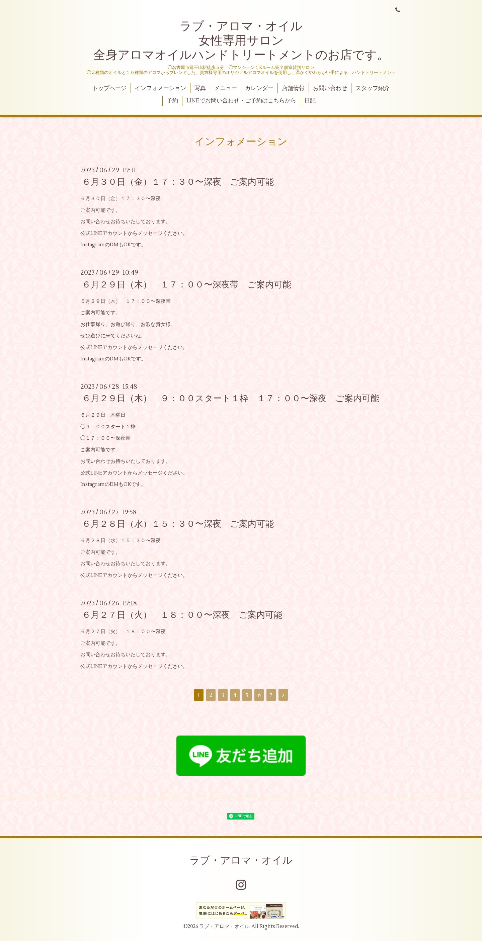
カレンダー (259, 88)
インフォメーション (160, 88)
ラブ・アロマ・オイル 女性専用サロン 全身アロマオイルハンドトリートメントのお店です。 (241, 41)
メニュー (225, 88)
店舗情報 (293, 88)
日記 (310, 100)
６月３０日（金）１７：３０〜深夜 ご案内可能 (178, 182)
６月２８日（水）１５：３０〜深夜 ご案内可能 (178, 524)
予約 (172, 100)
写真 (200, 88)
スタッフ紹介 (372, 88)
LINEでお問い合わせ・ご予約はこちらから (241, 100)
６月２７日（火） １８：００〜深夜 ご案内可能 (182, 615)
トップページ (109, 88)
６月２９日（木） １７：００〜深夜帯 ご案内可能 (186, 284)
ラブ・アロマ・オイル (241, 860)
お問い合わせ (330, 88)
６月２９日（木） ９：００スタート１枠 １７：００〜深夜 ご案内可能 (230, 398)
